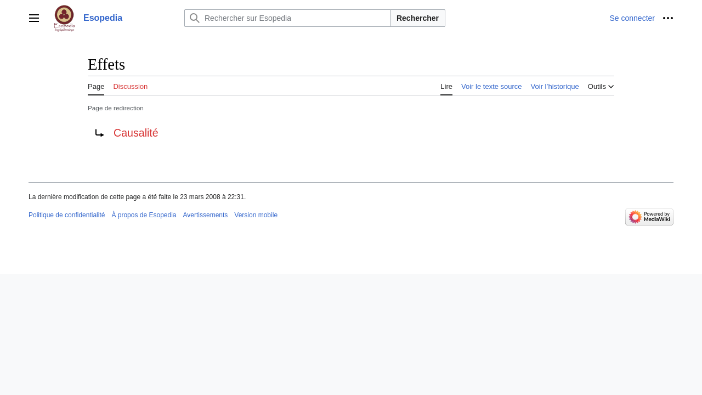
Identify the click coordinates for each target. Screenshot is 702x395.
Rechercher (418, 18)
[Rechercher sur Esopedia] (287, 18)
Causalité (136, 133)
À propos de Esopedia (143, 215)
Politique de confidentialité (67, 215)
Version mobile (256, 215)
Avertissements (205, 215)
